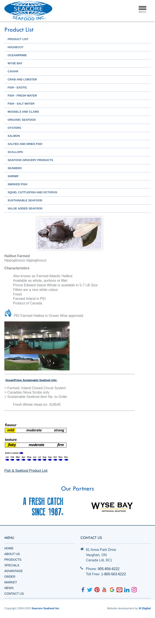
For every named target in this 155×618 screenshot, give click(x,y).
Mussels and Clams (23, 111)
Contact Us (14, 593)
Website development (120, 608)
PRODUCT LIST (18, 39)
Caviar (13, 71)
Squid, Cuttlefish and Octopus (32, 192)
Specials (11, 565)
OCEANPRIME (17, 55)
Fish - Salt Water (21, 103)
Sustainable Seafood (25, 200)
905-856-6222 (109, 569)
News (8, 588)
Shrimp (13, 176)
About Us (12, 554)
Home (8, 548)
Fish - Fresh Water (22, 95)
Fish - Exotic (17, 87)
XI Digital (144, 608)
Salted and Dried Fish (25, 144)
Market (10, 582)
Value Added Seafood (25, 208)
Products (13, 559)
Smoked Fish (17, 184)
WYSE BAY (15, 63)
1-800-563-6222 (113, 574)
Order (9, 576)
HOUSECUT (15, 47)
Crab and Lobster (22, 79)
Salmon (14, 136)
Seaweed (15, 168)
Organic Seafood (22, 119)
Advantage (13, 571)
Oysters (14, 127)
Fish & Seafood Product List (25, 470)
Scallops (15, 152)
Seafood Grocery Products (30, 160)
